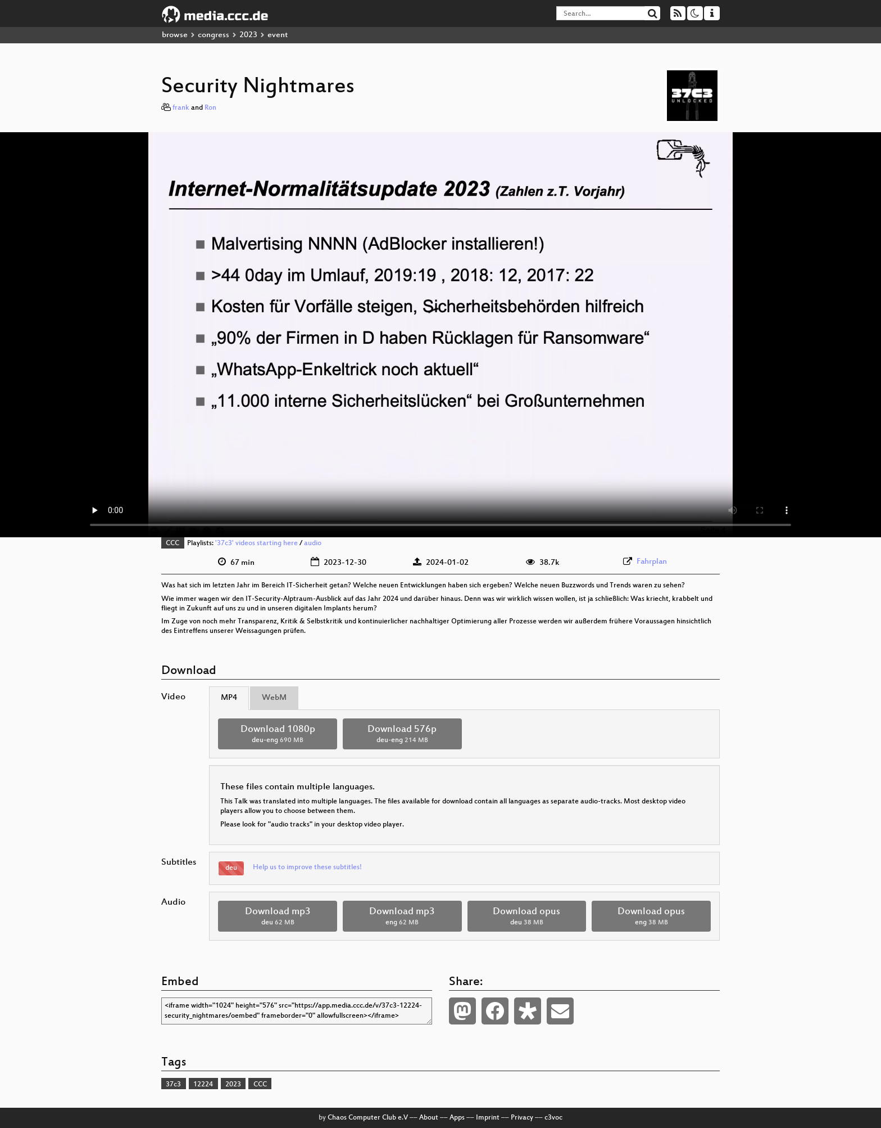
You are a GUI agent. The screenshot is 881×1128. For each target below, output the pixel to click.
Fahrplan (652, 562)
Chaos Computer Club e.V (368, 1118)
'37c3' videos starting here (256, 543)
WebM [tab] (274, 698)
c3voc (553, 1118)
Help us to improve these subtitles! (307, 867)
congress (213, 35)
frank (180, 108)
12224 (203, 1085)
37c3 (173, 1085)
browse (175, 35)
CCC (172, 543)
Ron (210, 108)
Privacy (522, 1118)
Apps (457, 1118)
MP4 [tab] (229, 698)
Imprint (487, 1118)
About (428, 1118)
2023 (248, 35)
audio (312, 543)
